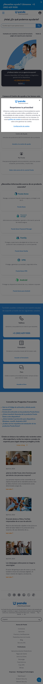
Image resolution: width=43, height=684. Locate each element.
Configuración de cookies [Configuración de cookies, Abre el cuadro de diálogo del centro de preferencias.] (21, 126)
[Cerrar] (39, 100)
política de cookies (15, 119)
